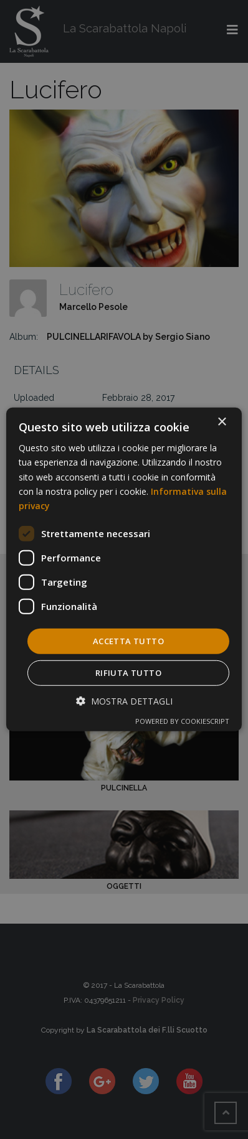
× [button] (221, 422)
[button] (124, 701)
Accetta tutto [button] (128, 641)
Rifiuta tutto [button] (128, 672)
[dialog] (124, 569)
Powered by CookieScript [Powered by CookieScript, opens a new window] (182, 721)
